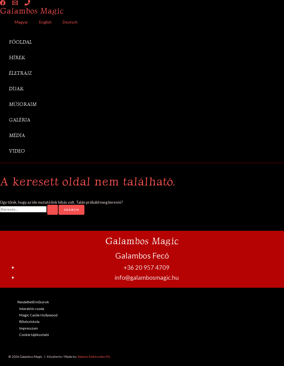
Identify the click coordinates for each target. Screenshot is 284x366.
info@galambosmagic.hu (146, 277)
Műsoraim (23, 104)
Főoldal (20, 42)
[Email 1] (15, 4)
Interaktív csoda (31, 308)
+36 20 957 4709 (147, 267)
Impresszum (28, 328)
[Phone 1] (27, 4)
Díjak (16, 89)
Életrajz (20, 73)
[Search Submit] (52, 210)
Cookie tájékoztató (34, 334)
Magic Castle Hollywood (38, 315)
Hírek (17, 57)
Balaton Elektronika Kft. (94, 356)
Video (17, 151)
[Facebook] (3, 4)
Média (17, 135)
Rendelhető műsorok (33, 302)
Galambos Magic (32, 11)
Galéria (19, 120)
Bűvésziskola (29, 321)
